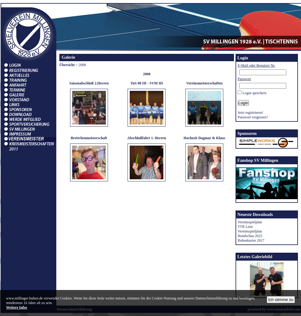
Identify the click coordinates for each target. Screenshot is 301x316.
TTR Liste (245, 227)
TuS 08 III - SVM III (147, 83)
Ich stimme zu (280, 299)
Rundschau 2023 (250, 236)
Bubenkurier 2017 (251, 240)
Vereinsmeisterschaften (204, 83)
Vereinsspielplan (250, 222)
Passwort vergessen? (253, 117)
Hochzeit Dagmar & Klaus (204, 138)
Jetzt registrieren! (250, 112)
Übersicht (67, 65)
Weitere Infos (16, 307)
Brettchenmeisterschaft (89, 138)
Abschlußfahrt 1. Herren (146, 138)
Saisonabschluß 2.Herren (89, 83)
